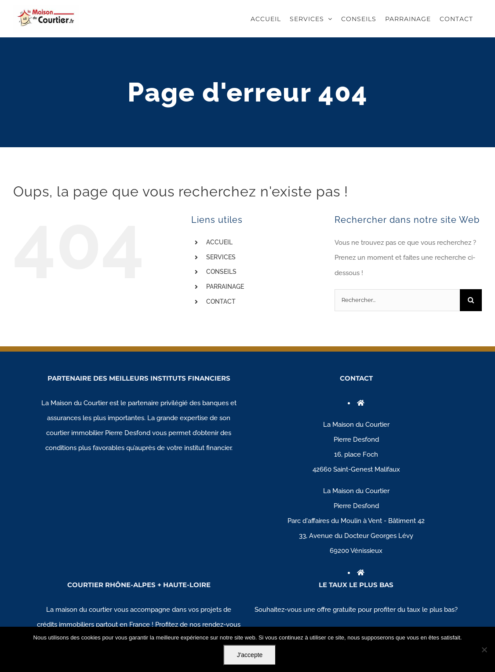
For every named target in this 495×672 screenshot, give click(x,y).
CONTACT (221, 301)
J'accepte (250, 654)
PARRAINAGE (225, 286)
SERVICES (221, 257)
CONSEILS (221, 271)
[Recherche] (471, 300)
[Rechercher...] (397, 300)
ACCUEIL (219, 242)
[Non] (484, 649)
